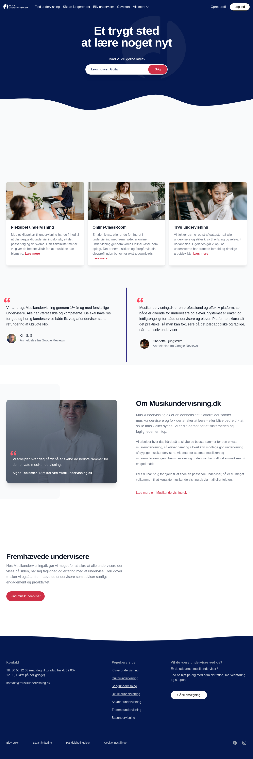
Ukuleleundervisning (126, 694)
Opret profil (218, 6)
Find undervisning (47, 6)
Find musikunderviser (25, 596)
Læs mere (32, 253)
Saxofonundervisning (126, 702)
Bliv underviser (103, 6)
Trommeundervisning (126, 709)
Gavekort (123, 6)
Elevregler (12, 742)
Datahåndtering (42, 742)
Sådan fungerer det (76, 6)
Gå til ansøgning (188, 695)
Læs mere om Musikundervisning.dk (163, 492)
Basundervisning (123, 717)
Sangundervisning (124, 686)
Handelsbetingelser (78, 742)
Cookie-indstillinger (115, 742)
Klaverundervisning (125, 670)
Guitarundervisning (125, 678)
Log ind (240, 6)
